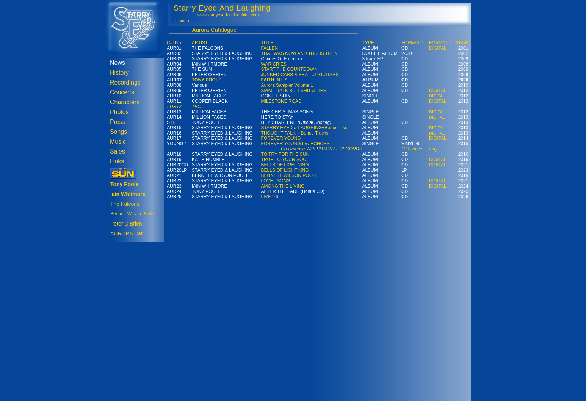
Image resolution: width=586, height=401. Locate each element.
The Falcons (124, 204)
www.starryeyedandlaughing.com (228, 15)
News (117, 63)
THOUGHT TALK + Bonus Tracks (295, 133)
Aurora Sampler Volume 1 (287, 85)
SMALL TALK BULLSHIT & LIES (293, 90)
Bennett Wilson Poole (132, 213)
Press (117, 122)
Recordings (125, 82)
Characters (124, 102)
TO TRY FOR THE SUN (285, 154)
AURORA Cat (126, 233)
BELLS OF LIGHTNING (285, 165)
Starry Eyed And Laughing (222, 8)
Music (118, 141)
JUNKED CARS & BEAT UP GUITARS (300, 74)
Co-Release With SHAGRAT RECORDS (321, 149)
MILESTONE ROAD (281, 101)
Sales (117, 151)
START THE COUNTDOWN (289, 69)
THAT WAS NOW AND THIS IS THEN (299, 53)
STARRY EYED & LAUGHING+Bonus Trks (304, 127)
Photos (119, 112)
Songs (118, 131)
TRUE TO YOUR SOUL (285, 159)
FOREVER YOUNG (281, 138)
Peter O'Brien (126, 224)
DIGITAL (438, 48)
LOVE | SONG (275, 180)
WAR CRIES (274, 64)
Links (117, 161)
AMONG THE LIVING (283, 186)
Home (180, 21)
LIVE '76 (269, 196)
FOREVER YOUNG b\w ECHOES (295, 143)
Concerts (122, 92)
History (119, 72)
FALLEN (269, 48)
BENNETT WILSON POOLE (289, 175)
